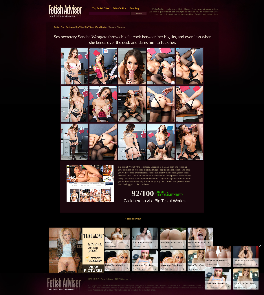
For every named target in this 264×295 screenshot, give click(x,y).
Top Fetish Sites (101, 8)
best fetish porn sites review (63, 16)
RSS (90, 279)
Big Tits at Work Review (96, 27)
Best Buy (134, 8)
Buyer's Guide (107, 279)
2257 (117, 279)
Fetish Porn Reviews (64, 27)
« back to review (133, 219)
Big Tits (79, 27)
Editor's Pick (119, 8)
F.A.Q (96, 279)
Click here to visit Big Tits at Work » (155, 200)
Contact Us (126, 279)
